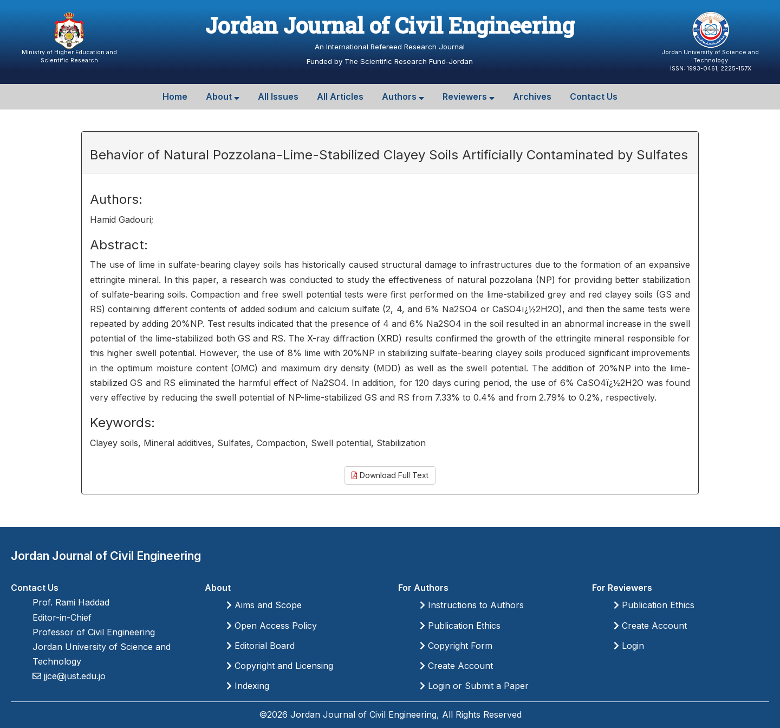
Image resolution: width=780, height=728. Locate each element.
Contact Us (594, 96)
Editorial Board (260, 645)
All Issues (278, 96)
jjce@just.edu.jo (73, 676)
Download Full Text (390, 475)
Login (629, 645)
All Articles (340, 96)
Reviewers (469, 96)
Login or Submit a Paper (474, 685)
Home (174, 96)
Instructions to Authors (472, 605)
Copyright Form (456, 645)
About (222, 96)
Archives (532, 96)
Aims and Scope (264, 605)
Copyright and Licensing (279, 665)
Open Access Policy (271, 625)
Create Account (456, 665)
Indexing (247, 685)
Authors (403, 96)
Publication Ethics (460, 625)
